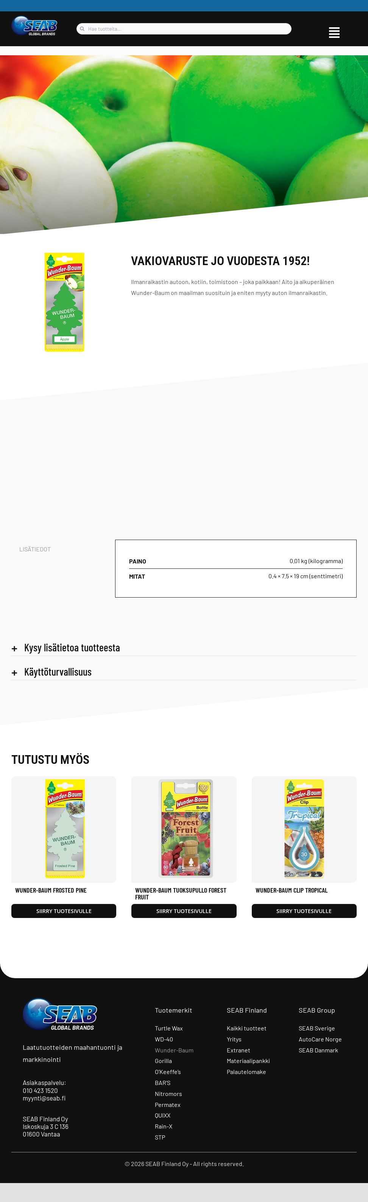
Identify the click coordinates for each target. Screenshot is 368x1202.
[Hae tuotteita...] (184, 28)
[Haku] (82, 28)
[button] (184, 647)
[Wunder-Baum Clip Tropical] (304, 780)
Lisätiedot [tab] (35, 549)
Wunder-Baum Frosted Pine (51, 890)
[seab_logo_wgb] (34, 18)
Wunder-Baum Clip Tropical (291, 890)
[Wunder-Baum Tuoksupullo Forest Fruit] (183, 780)
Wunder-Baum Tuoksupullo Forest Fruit (180, 893)
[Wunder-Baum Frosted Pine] (63, 780)
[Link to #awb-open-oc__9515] (334, 33)
